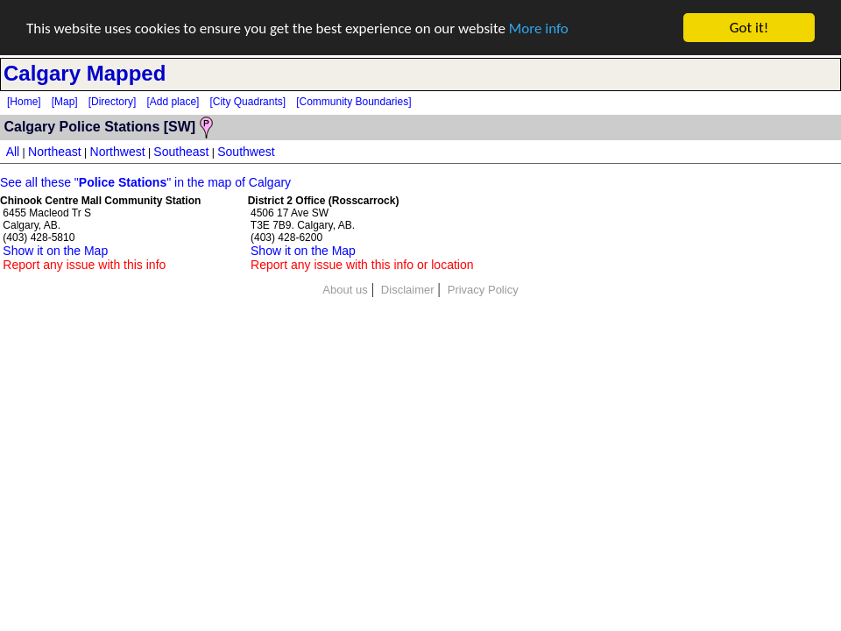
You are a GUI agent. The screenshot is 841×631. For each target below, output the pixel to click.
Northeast (54, 152)
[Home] (24, 102)
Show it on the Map (55, 251)
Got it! (749, 27)
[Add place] (172, 102)
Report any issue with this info (84, 265)
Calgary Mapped (85, 73)
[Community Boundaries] (353, 102)
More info (539, 27)
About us (344, 289)
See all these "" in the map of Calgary (145, 182)
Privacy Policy (483, 289)
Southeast (180, 152)
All (13, 152)
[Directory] (112, 102)
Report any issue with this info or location (362, 265)
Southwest (245, 152)
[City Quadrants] (247, 102)
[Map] (65, 102)
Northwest (117, 152)
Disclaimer (408, 289)
